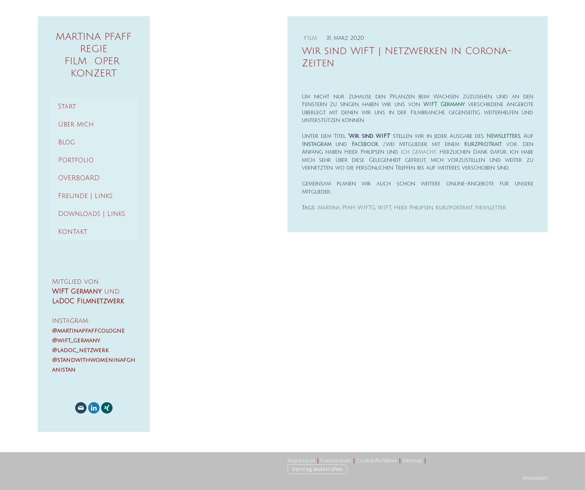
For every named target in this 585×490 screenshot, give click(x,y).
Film (311, 38)
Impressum (301, 460)
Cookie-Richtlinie (377, 460)
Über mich (76, 124)
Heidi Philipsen (413, 208)
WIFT (384, 208)
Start (67, 106)
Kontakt (72, 231)
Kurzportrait (454, 208)
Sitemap (412, 460)
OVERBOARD (79, 178)
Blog (66, 142)
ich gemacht (418, 152)
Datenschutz (336, 460)
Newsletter (490, 208)
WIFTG (366, 208)
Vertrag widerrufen (317, 469)
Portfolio (76, 160)
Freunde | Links (85, 196)
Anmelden (535, 477)
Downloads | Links (91, 214)
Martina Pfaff (336, 208)
